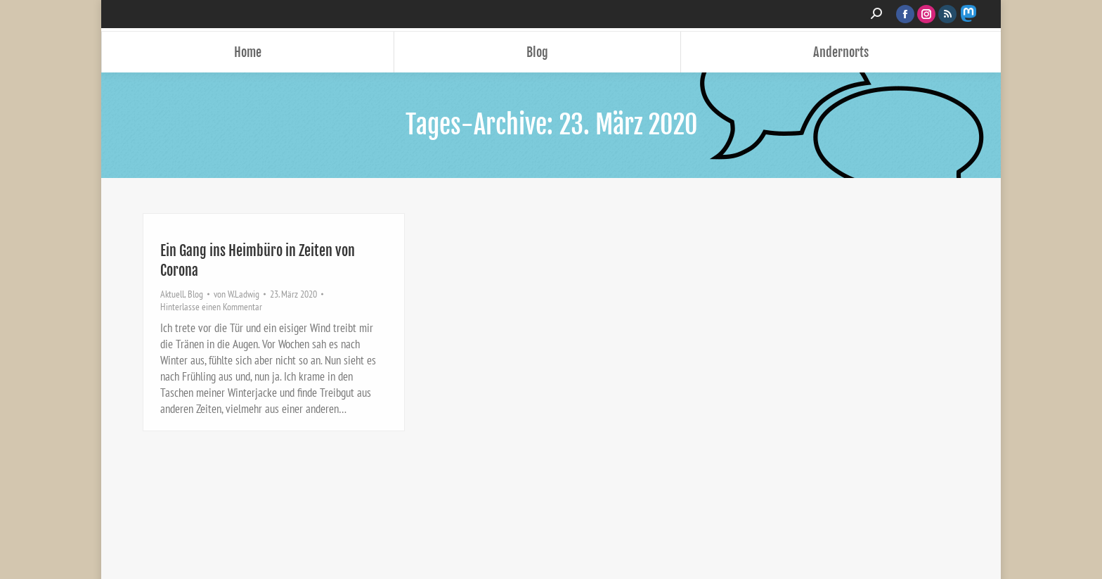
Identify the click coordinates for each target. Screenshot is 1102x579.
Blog (195, 294)
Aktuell (172, 294)
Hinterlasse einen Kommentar (211, 306)
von (236, 294)
